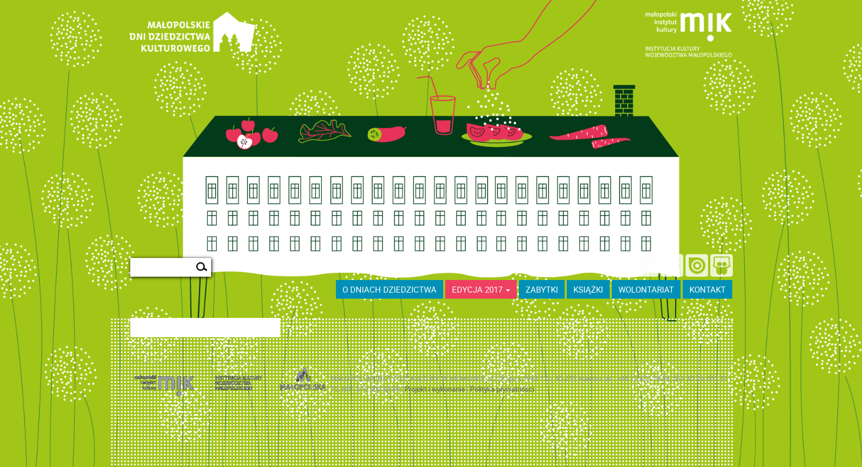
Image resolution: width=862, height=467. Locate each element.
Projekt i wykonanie (436, 389)
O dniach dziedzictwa (389, 289)
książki (588, 289)
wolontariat (646, 289)
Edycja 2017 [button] (481, 289)
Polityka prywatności (502, 389)
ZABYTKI (542, 289)
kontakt (707, 289)
